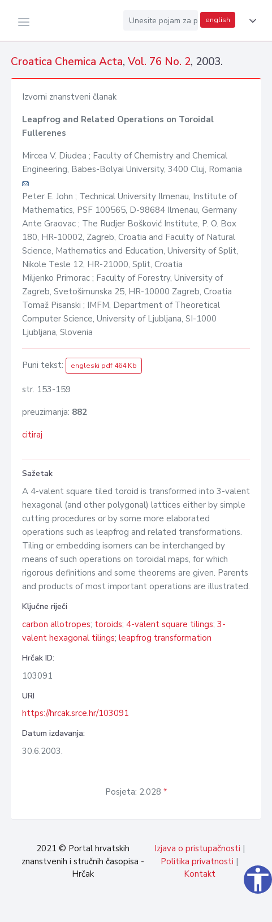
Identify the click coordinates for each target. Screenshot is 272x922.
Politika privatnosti (197, 861)
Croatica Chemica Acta (67, 61)
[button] (250, 21)
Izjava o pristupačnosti (197, 848)
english (217, 19)
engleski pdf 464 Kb (104, 365)
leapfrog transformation (165, 638)
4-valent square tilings (169, 624)
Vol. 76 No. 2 (159, 61)
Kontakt (199, 874)
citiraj (32, 434)
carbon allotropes (56, 624)
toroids (108, 624)
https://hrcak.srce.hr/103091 (75, 713)
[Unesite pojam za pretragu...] (160, 20)
